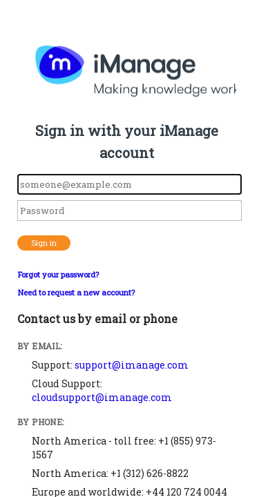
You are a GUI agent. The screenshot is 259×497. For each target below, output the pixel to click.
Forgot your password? (58, 274)
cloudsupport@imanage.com (102, 397)
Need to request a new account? (76, 292)
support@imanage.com (132, 364)
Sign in (44, 242)
